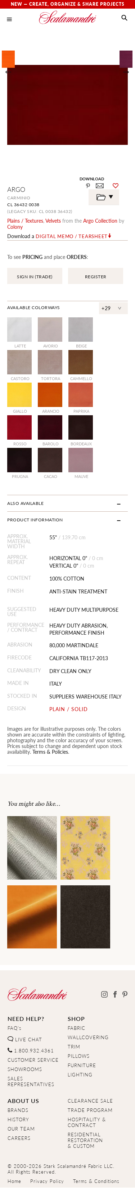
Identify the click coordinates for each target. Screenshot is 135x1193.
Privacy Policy (47, 1181)
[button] (124, 18)
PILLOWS (79, 1056)
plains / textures (25, 220)
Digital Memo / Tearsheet (72, 236)
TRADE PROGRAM (90, 1110)
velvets (53, 220)
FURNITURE (82, 1065)
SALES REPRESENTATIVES (31, 1081)
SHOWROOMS (25, 1069)
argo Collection (100, 220)
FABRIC (76, 1028)
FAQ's (15, 1028)
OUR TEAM (21, 1129)
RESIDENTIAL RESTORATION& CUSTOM (85, 1140)
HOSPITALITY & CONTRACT (87, 1122)
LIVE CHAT (25, 1039)
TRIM (74, 1046)
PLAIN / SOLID (68, 709)
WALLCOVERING (88, 1037)
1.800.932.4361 (31, 1050)
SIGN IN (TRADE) (35, 277)
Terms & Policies (50, 751)
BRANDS (18, 1110)
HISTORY (18, 1119)
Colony (15, 226)
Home (14, 1181)
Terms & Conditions (96, 1181)
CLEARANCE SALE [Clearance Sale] (90, 1101)
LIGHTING (80, 1074)
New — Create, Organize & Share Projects (68, 4)
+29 (106, 308)
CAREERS (19, 1138)
